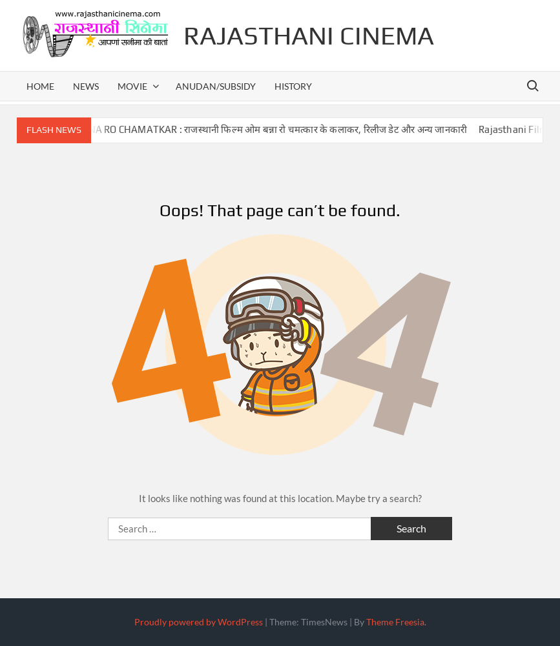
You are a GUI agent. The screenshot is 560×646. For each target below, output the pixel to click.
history (293, 86)
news (86, 86)
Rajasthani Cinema (308, 35)
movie (132, 86)
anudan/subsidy (216, 86)
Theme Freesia (395, 621)
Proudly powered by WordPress (198, 621)
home (40, 86)
